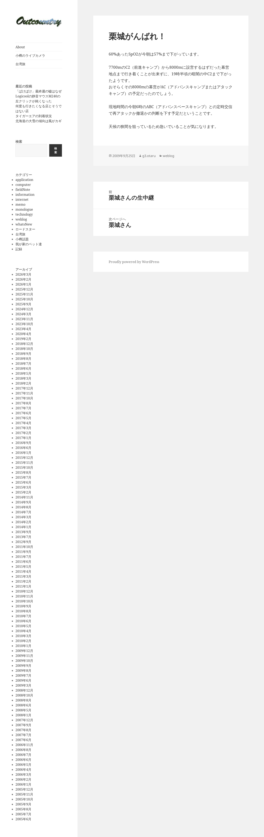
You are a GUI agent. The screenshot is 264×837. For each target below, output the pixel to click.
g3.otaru (149, 155)
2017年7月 (23, 408)
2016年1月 (23, 452)
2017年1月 (23, 438)
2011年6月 (23, 561)
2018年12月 (24, 343)
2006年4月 (23, 769)
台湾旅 (20, 64)
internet (21, 199)
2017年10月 (24, 398)
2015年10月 (24, 467)
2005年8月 (23, 809)
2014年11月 (24, 497)
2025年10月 (24, 299)
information (24, 194)
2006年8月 (23, 749)
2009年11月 (24, 655)
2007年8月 (23, 730)
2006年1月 (23, 784)
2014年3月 (23, 517)
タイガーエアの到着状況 (33, 116)
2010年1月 (23, 645)
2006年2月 (23, 779)
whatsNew (23, 224)
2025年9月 (23, 304)
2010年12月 (24, 591)
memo (20, 204)
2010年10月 (24, 601)
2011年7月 (23, 556)
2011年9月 (23, 551)
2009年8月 (23, 670)
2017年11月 (24, 393)
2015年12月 (24, 457)
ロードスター (25, 229)
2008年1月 (23, 715)
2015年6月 (23, 482)
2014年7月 (23, 512)
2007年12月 (24, 720)
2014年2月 (23, 522)
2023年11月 (24, 319)
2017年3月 (23, 428)
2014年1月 (23, 527)
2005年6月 (23, 819)
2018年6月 (23, 368)
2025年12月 (24, 289)
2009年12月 (24, 650)
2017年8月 (23, 403)
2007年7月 (23, 735)
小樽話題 (22, 239)
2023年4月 (23, 329)
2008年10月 (24, 695)
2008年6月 (23, 705)
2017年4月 (23, 423)
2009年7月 (23, 675)
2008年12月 (24, 690)
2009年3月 (23, 685)
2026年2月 (23, 279)
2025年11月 (24, 294)
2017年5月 (23, 418)
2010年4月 (23, 631)
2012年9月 (23, 542)
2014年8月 (23, 507)
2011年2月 (23, 581)
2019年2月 (23, 338)
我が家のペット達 (28, 244)
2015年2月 (23, 492)
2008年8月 (23, 700)
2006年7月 (23, 754)
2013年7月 (23, 537)
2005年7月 (23, 814)
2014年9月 (23, 502)
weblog (21, 219)
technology (24, 214)
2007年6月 (23, 740)
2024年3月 (23, 314)
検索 (18, 141)
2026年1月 (23, 284)
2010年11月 (24, 596)
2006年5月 (23, 764)
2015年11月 (24, 462)
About (20, 47)
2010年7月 (23, 616)
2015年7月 (23, 477)
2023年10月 (24, 324)
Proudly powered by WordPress (134, 262)
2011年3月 (23, 576)
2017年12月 (24, 388)
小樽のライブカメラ (30, 55)
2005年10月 (24, 799)
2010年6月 (23, 621)
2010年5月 (23, 626)
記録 (18, 249)
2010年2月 (23, 641)
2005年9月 (23, 804)
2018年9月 (23, 353)
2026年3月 (23, 274)
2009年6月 (23, 680)
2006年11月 (24, 745)
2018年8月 (23, 358)
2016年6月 (23, 447)
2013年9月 (23, 532)
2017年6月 (23, 413)
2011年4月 (23, 571)
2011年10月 (24, 546)
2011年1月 (23, 586)
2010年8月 (23, 611)
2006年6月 (23, 759)
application (24, 179)
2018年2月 (23, 383)
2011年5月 (23, 566)
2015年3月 (23, 487)
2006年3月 (23, 774)
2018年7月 (23, 363)
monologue (24, 209)
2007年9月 (23, 725)
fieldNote (22, 189)
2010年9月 (23, 606)
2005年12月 (24, 789)
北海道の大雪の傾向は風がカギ (38, 121)
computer (23, 184)
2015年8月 (23, 472)
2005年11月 (24, 794)
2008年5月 (23, 710)
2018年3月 (23, 378)
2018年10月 (24, 348)
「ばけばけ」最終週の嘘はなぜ (38, 91)
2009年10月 (24, 660)
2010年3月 (23, 636)
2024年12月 (24, 309)
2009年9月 (23, 665)
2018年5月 (23, 373)
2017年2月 (23, 433)
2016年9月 (23, 442)
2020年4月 (23, 334)
